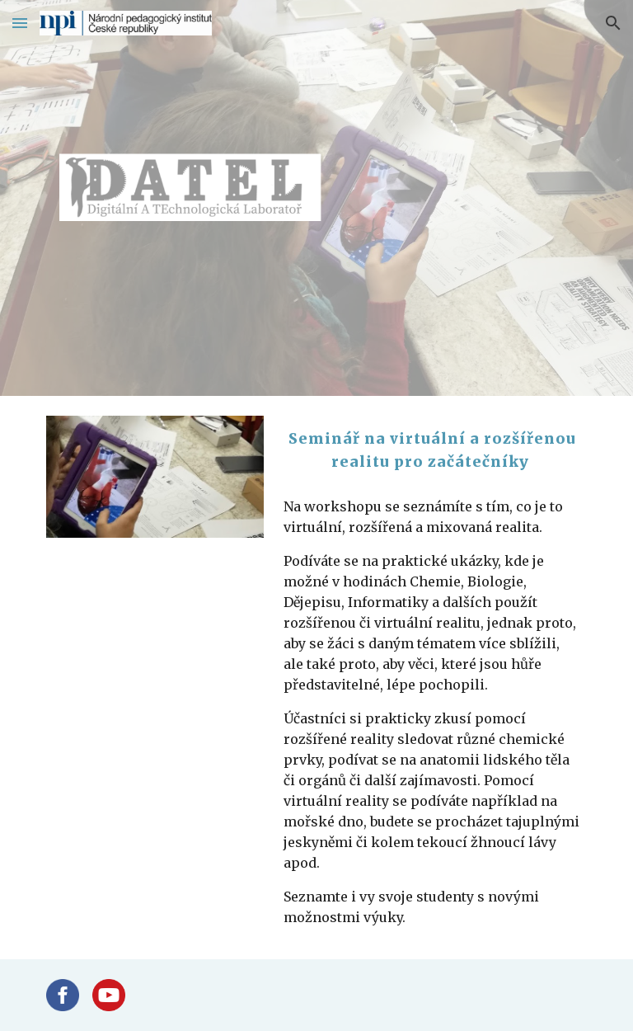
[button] (20, 22)
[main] (431, 450)
